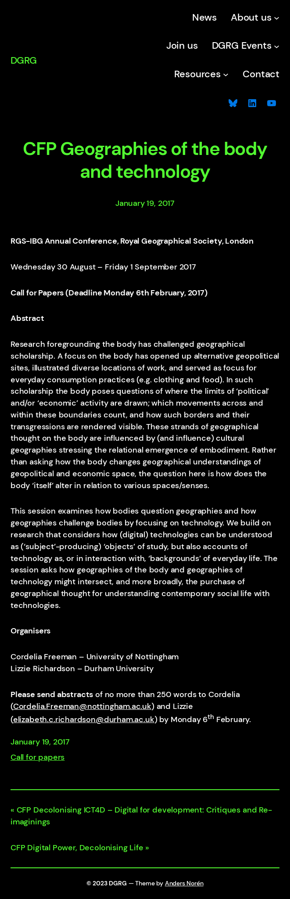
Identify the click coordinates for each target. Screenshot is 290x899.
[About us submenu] (276, 18)
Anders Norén (184, 883)
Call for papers (37, 757)
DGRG (23, 60)
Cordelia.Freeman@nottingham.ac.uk (82, 706)
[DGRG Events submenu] (276, 46)
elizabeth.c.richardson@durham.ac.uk (83, 719)
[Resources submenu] (226, 74)
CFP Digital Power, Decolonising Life (77, 847)
